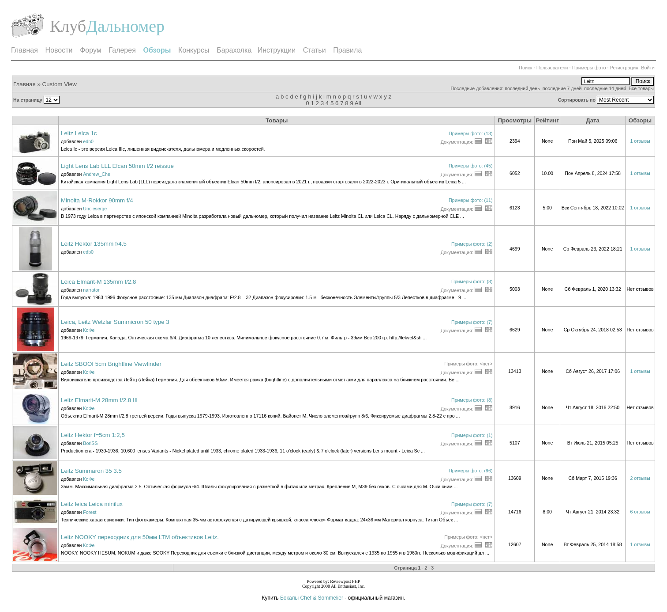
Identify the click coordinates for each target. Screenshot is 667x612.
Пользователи (552, 67)
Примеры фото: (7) (471, 322)
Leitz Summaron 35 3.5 (91, 471)
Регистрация (624, 67)
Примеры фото (589, 67)
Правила (347, 50)
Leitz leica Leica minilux (92, 504)
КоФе (88, 330)
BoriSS (90, 443)
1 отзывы (640, 141)
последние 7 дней (562, 88)
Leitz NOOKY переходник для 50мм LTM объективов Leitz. (140, 537)
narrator (91, 290)
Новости (59, 50)
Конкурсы (193, 50)
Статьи (314, 50)
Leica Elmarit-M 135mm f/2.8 (98, 281)
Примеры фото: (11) (470, 200)
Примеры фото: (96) (470, 470)
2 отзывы (640, 478)
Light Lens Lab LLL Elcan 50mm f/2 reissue (117, 166)
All (358, 103)
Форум (90, 50)
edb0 (88, 141)
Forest (89, 512)
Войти (648, 67)
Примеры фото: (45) (470, 165)
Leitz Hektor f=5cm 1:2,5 (93, 435)
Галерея (122, 50)
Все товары (641, 88)
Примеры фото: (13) (470, 133)
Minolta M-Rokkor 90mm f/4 (97, 200)
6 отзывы (640, 511)
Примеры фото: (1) (471, 435)
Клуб (68, 26)
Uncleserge (95, 208)
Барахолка (234, 50)
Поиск (525, 67)
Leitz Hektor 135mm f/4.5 (94, 243)
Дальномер (125, 26)
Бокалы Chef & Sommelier (312, 598)
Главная (24, 50)
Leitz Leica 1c (79, 133)
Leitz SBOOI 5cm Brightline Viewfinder (111, 364)
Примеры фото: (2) (471, 244)
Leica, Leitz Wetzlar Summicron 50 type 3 (115, 322)
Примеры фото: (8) (471, 281)
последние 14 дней (605, 88)
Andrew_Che (96, 174)
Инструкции (277, 50)
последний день (522, 88)
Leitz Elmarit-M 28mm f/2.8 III (99, 400)
